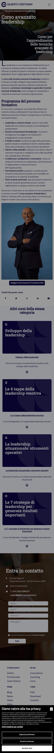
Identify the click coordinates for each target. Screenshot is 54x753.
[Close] (51, 709)
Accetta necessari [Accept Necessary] (27, 741)
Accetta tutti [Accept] (27, 748)
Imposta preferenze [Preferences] (27, 734)
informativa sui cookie (12, 726)
